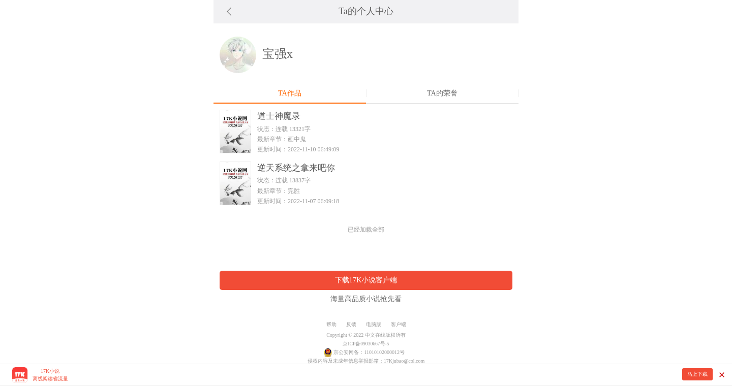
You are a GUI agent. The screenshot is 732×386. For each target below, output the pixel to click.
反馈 (351, 324)
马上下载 (697, 374)
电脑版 (373, 324)
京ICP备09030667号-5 (366, 343)
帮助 (331, 324)
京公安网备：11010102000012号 (369, 352)
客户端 (398, 324)
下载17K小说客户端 (366, 280)
